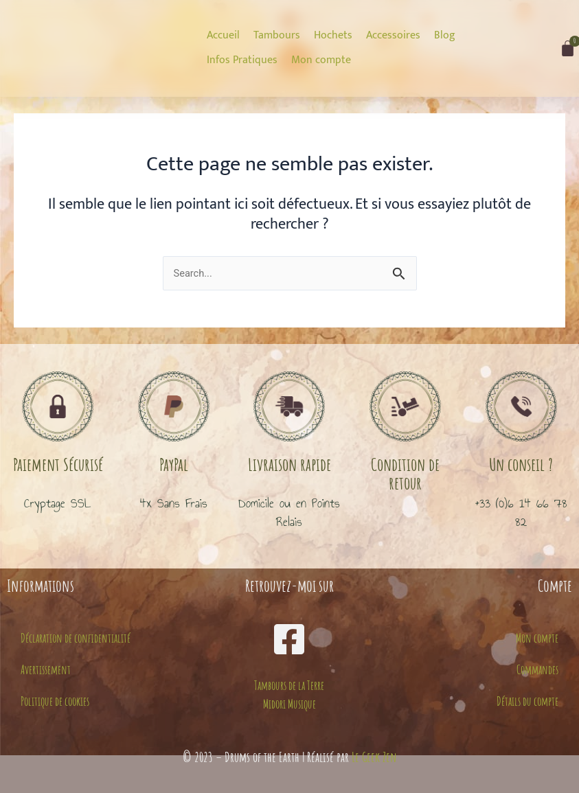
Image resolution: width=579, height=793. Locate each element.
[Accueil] (223, 35)
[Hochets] (333, 35)
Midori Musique (289, 703)
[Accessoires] (393, 35)
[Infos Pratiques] (242, 60)
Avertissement (46, 669)
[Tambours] (277, 35)
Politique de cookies (55, 701)
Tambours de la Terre (289, 685)
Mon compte (537, 637)
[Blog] (444, 35)
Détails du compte (527, 701)
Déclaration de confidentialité (75, 637)
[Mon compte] (321, 60)
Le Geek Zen (374, 757)
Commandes (537, 669)
